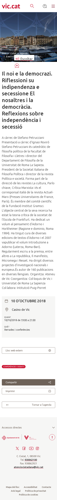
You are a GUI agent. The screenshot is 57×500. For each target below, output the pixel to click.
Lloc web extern (28, 350)
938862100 (31, 459)
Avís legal (16, 491)
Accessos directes (28, 427)
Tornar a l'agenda (28, 405)
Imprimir (28, 391)
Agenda (24, 53)
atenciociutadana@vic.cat (28, 467)
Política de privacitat (35, 491)
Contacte (46, 487)
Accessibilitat (30, 487)
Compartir (28, 382)
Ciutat (13, 53)
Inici (4, 53)
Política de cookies (28, 494)
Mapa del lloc (12, 487)
